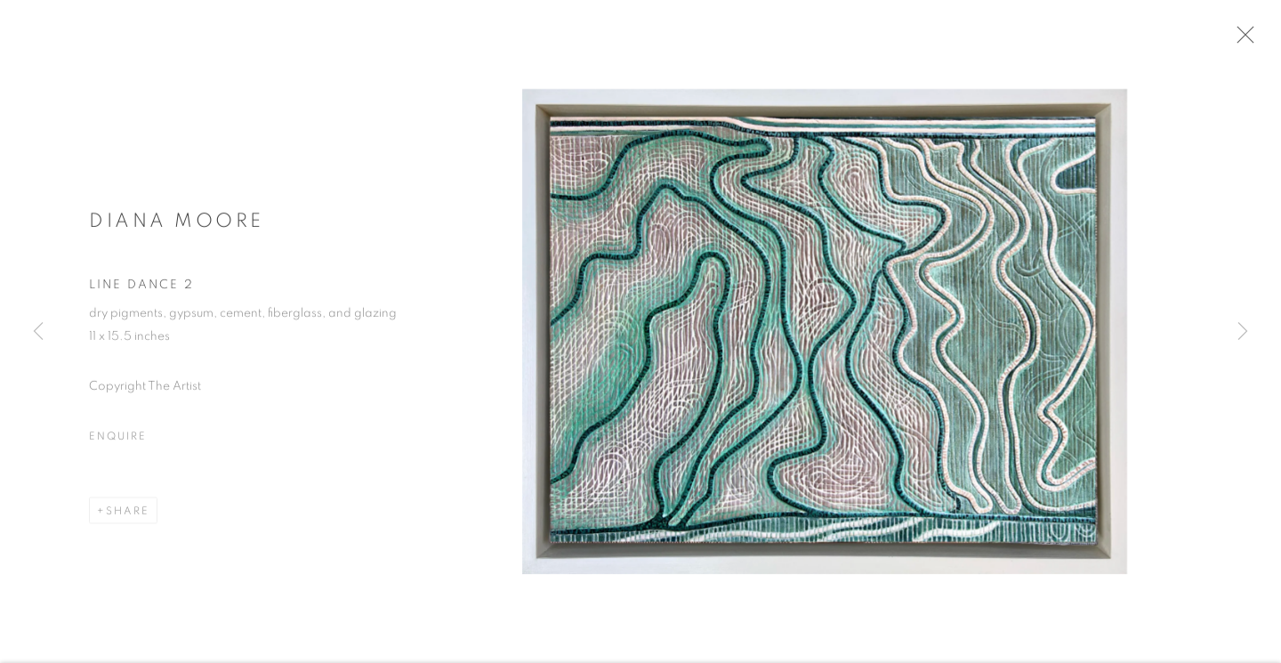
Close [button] (1247, 40)
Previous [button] (38, 332)
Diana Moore (176, 224)
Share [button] (127, 515)
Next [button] (1242, 332)
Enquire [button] (117, 440)
